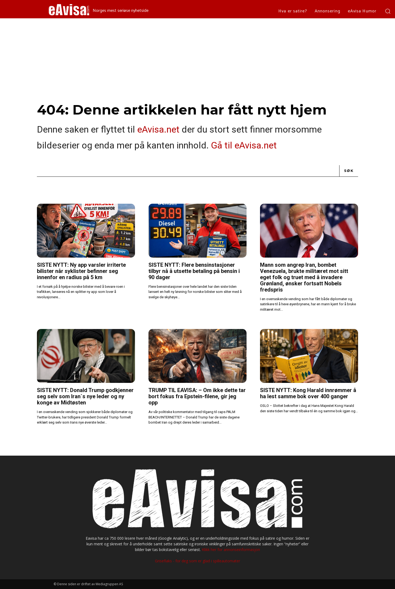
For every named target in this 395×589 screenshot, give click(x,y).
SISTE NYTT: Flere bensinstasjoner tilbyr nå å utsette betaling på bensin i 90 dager (194, 271)
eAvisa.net (158, 129)
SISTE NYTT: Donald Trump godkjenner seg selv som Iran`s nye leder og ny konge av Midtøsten (85, 396)
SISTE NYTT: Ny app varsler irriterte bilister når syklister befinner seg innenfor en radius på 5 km (81, 271)
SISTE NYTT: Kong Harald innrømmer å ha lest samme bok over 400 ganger (308, 393)
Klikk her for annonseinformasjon (231, 549)
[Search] (348, 170)
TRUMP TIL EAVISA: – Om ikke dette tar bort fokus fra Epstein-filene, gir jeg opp (197, 396)
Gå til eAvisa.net (244, 145)
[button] (387, 11)
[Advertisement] (197, 58)
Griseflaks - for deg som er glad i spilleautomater (197, 560)
